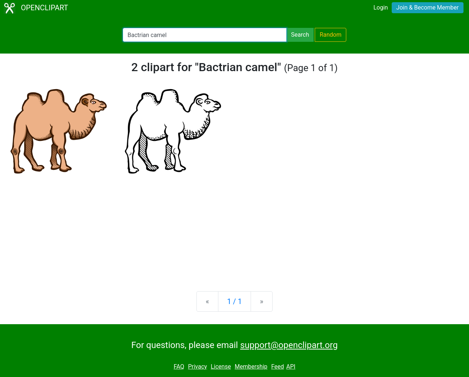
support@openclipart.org (288, 345)
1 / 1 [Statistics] (234, 301)
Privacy (197, 366)
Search (300, 34)
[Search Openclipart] (205, 35)
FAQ (179, 366)
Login (380, 7)
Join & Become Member (427, 7)
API (290, 366)
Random (330, 34)
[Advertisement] (234, 228)
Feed (277, 366)
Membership (250, 366)
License (221, 366)
